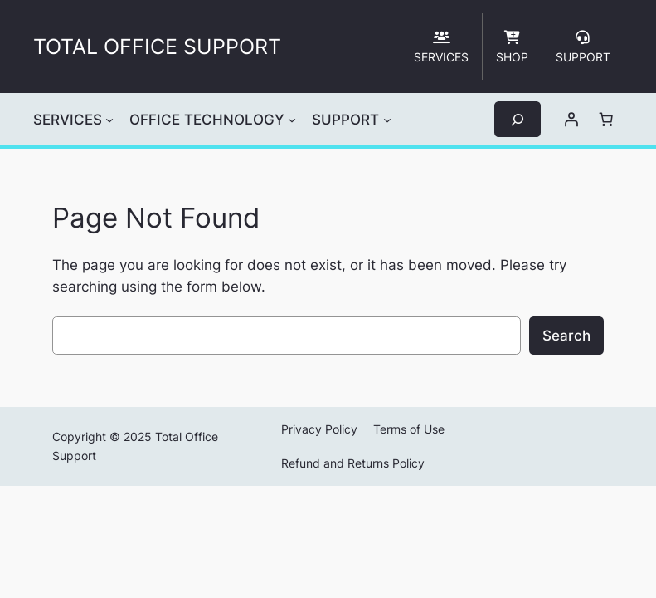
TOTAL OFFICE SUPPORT (157, 46)
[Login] (571, 119)
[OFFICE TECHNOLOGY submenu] (292, 119)
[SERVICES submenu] (109, 119)
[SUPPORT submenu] (387, 119)
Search (566, 335)
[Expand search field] (517, 119)
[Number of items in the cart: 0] (605, 119)
